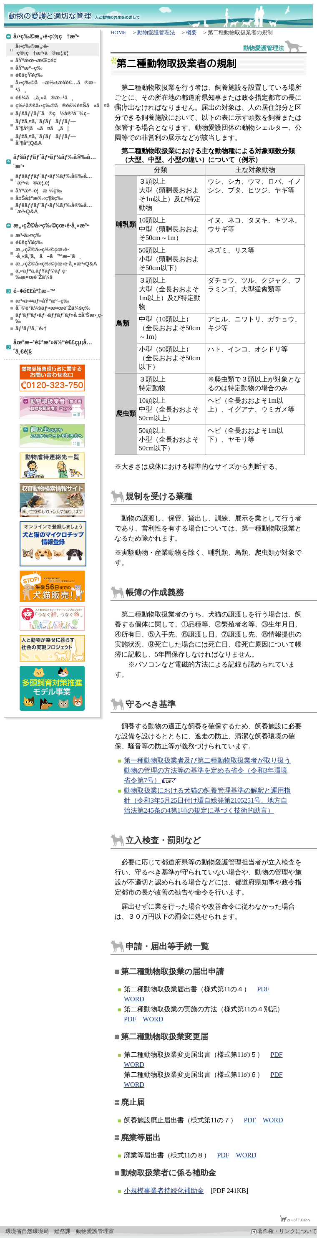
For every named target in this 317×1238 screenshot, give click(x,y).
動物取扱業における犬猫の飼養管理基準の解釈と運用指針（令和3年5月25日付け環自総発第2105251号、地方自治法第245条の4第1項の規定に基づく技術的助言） (207, 800)
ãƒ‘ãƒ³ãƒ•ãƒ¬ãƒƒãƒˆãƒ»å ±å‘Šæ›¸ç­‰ (57, 318)
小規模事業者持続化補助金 (164, 1190)
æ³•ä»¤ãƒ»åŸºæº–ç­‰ (42, 301)
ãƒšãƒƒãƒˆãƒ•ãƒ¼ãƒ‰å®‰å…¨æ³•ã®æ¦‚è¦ (53, 179)
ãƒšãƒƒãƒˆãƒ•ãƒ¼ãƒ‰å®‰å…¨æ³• (54, 161)
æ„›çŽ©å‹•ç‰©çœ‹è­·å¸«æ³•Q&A (56, 263)
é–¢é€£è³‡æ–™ (34, 291)
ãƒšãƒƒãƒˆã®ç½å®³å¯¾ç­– (52, 113)
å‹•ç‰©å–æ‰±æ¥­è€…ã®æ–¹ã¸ (55, 86)
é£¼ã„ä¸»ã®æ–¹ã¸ (44, 97)
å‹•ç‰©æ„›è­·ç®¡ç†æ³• (46, 36)
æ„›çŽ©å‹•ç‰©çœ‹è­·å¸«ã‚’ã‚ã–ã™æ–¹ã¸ (48, 252)
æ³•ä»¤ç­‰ (28, 235)
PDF (263, 989)
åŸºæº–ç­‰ (28, 68)
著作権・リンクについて (284, 1231)
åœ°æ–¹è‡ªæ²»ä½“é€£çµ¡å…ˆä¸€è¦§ (52, 346)
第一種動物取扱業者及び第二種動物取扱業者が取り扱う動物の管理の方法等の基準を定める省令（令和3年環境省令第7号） (207, 770)
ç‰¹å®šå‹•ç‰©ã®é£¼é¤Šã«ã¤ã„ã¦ (57, 105)
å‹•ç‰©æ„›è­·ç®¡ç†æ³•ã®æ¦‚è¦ (43, 49)
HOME (118, 32)
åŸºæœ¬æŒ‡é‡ (37, 60)
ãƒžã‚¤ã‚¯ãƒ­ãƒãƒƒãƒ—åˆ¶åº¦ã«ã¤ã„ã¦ (45, 124)
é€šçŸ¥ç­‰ (29, 75)
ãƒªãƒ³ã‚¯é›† (31, 328)
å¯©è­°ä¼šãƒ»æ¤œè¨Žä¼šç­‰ (53, 308)
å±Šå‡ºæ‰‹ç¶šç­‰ (39, 198)
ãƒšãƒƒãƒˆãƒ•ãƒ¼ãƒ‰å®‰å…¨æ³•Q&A (53, 208)
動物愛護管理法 (156, 32)
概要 (191, 32)
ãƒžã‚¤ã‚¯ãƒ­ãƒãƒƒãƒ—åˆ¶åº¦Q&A (45, 139)
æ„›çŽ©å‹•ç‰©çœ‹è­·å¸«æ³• (51, 225)
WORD (134, 999)
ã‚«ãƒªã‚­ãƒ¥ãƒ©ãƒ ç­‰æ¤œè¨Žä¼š (41, 274)
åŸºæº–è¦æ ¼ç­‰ (38, 190)
